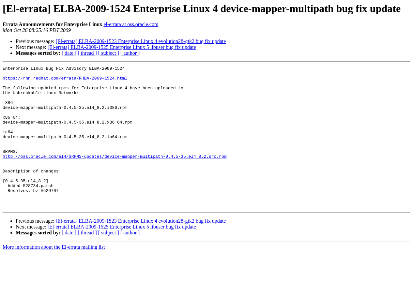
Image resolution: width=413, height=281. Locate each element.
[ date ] (69, 53)
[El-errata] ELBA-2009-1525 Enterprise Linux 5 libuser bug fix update (122, 47)
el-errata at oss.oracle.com (130, 24)
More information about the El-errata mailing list (54, 275)
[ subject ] (108, 53)
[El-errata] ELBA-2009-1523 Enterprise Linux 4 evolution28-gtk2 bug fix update (141, 41)
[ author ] (130, 53)
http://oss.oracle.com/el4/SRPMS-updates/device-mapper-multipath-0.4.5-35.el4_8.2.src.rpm (114, 175)
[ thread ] (87, 53)
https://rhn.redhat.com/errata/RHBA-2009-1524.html (65, 81)
